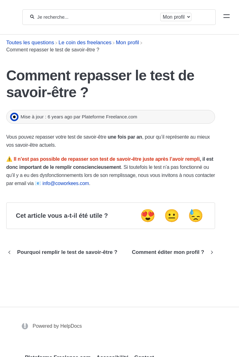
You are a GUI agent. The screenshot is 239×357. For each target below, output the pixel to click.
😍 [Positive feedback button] (148, 215)
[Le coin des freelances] (85, 42)
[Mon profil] (127, 42)
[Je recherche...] (97, 17)
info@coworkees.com (65, 183)
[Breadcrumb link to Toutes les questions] (30, 42)
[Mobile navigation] (226, 17)
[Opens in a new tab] (26, 326)
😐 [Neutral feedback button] (172, 215)
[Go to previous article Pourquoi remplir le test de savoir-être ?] (64, 252)
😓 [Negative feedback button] (196, 215)
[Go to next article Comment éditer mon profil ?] (171, 252)
